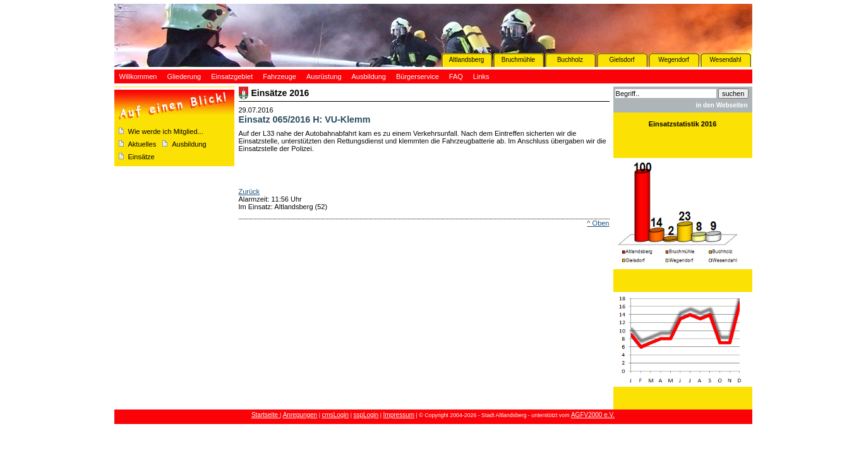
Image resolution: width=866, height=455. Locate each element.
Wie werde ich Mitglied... (165, 131)
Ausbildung (189, 144)
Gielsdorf (621, 59)
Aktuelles (142, 144)
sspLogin (365, 414)
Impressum (398, 414)
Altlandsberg (466, 59)
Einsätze (141, 157)
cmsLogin (335, 414)
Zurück (249, 191)
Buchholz (570, 59)
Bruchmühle (518, 59)
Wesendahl (726, 59)
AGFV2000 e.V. (593, 414)
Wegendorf (673, 59)
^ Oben (598, 223)
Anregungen (300, 414)
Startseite (265, 414)
